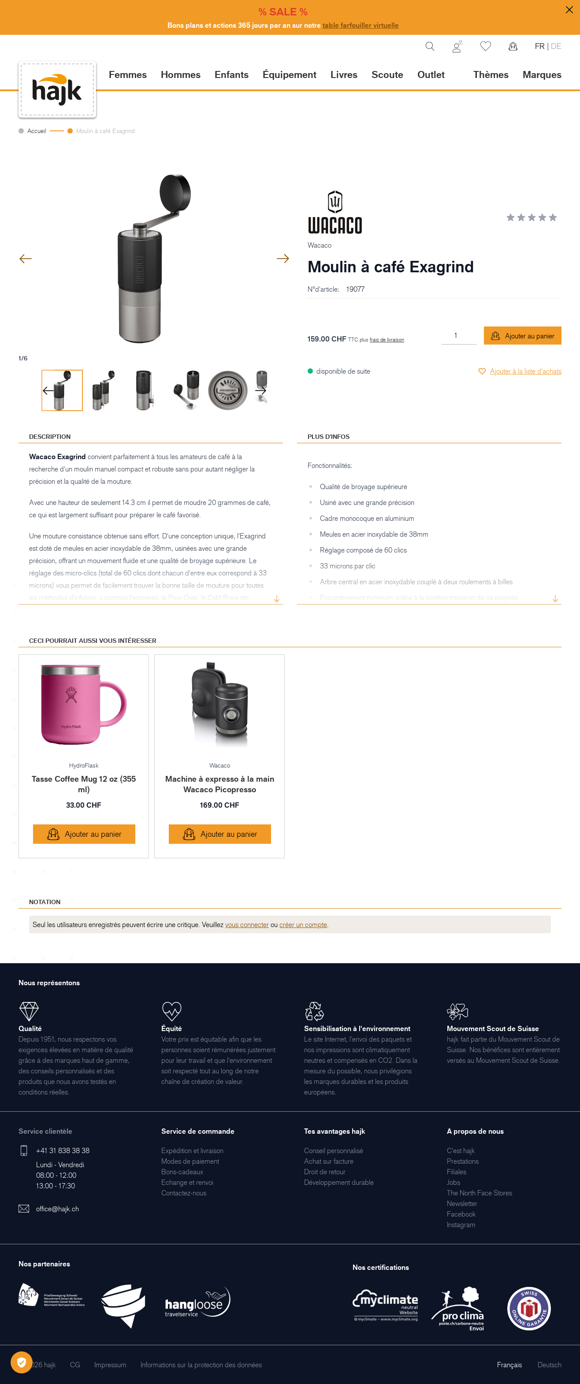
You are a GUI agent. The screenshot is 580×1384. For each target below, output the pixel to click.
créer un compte (303, 924)
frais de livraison (387, 339)
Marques (542, 74)
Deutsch (549, 1364)
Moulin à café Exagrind (105, 130)
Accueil (36, 130)
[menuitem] (192, 1150)
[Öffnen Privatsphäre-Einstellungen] (22, 1362)
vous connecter (247, 924)
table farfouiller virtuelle (361, 25)
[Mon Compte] (457, 46)
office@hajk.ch (57, 1208)
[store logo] (57, 89)
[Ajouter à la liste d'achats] (519, 371)
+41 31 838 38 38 (62, 1150)
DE (555, 46)
